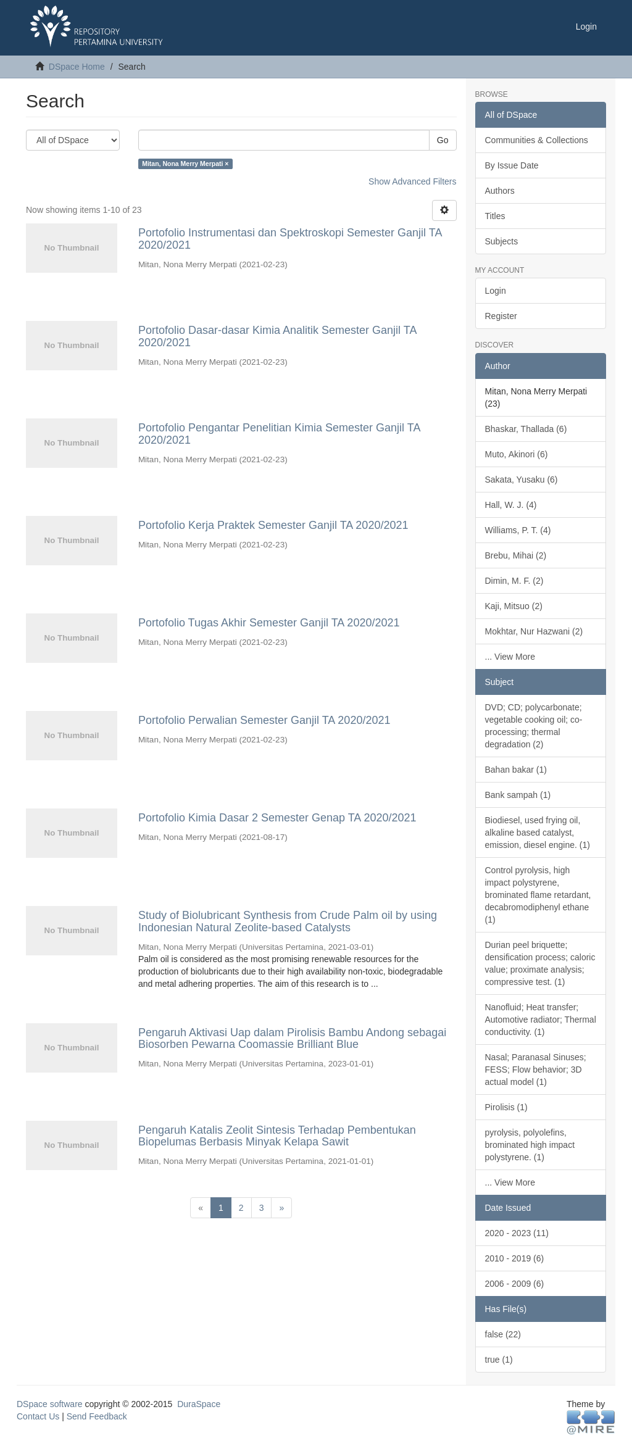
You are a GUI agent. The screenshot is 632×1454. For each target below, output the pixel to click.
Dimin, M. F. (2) (514, 581)
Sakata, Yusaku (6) (521, 479)
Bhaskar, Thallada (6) (526, 429)
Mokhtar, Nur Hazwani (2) (534, 631)
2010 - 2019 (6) (514, 1258)
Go (443, 140)
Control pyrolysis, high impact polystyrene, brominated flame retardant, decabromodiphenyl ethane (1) (538, 894)
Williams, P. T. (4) (518, 530)
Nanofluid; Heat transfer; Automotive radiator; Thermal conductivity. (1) (540, 1019)
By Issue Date (512, 165)
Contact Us (38, 1416)
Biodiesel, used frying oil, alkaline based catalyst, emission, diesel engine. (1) (537, 832)
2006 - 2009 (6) (514, 1284)
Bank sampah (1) (518, 795)
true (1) (499, 1360)
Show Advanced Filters (412, 181)
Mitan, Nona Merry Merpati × (185, 163)
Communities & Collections (536, 140)
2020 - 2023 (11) (517, 1233)
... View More (510, 657)
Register (501, 316)
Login (495, 291)
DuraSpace (198, 1404)
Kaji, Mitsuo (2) (514, 606)
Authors (500, 191)
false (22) (503, 1334)
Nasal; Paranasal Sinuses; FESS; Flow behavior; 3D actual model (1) (535, 1069)
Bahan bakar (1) (516, 770)
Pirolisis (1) (506, 1107)
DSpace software (50, 1404)
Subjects (501, 241)
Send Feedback (97, 1416)
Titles (495, 216)
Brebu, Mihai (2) (516, 555)
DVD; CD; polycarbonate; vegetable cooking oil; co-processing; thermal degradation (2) (534, 725)
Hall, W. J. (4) (511, 505)
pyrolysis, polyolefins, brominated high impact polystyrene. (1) (530, 1145)
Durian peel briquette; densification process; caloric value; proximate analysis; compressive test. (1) (540, 963)
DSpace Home (77, 67)
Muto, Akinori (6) (516, 454)
